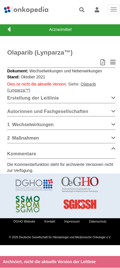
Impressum (72, 221)
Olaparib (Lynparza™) (40, 52)
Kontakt (49, 221)
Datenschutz (98, 221)
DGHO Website (24, 221)
